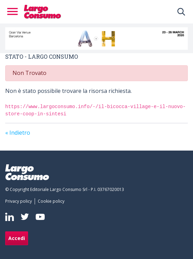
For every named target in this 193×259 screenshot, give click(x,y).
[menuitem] (20, 201)
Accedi (16, 238)
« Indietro (17, 132)
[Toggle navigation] (14, 12)
